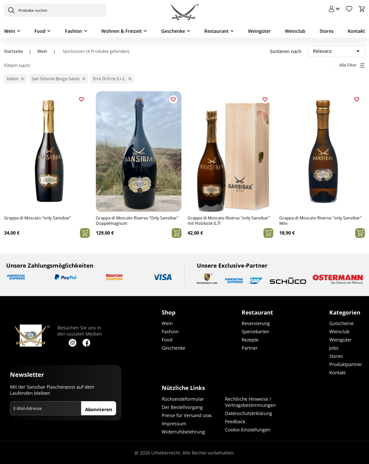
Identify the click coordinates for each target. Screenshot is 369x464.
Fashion (73, 31)
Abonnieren (98, 410)
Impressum (174, 423)
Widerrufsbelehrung (183, 432)
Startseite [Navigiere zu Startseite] (13, 51)
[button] (15, 79)
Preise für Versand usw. (187, 415)
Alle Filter (352, 65)
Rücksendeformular (183, 399)
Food (39, 31)
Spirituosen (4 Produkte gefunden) (95, 51)
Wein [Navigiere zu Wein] (42, 51)
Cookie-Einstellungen (247, 430)
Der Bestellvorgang (182, 407)
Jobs (334, 348)
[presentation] (10, 10)
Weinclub (295, 31)
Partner (250, 348)
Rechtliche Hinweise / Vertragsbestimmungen (250, 402)
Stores (327, 31)
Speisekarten (255, 332)
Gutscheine (341, 323)
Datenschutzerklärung (248, 413)
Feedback (235, 421)
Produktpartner (345, 364)
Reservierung (256, 323)
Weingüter (259, 31)
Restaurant (216, 31)
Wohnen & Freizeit (121, 31)
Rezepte (250, 340)
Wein (9, 31)
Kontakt (356, 31)
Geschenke (173, 31)
